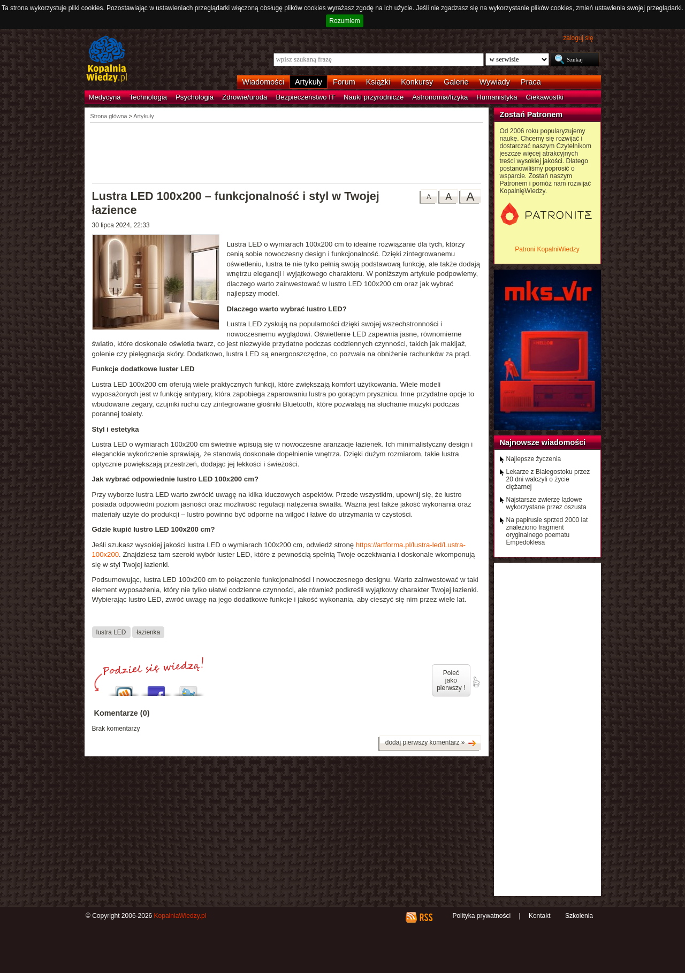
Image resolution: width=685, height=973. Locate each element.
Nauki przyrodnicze (374, 97)
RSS (426, 917)
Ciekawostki (545, 97)
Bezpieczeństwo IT (305, 97)
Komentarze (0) (122, 713)
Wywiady (495, 82)
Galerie (456, 82)
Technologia (148, 97)
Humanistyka (496, 97)
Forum (344, 82)
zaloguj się (578, 38)
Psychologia (195, 97)
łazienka (149, 632)
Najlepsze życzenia (533, 459)
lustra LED (111, 632)
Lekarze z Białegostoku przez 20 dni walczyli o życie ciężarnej (548, 479)
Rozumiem (344, 21)
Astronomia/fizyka (440, 97)
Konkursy (417, 82)
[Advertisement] (287, 152)
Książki (378, 82)
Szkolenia (579, 916)
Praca (531, 82)
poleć (476, 682)
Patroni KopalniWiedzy (547, 249)
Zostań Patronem (531, 114)
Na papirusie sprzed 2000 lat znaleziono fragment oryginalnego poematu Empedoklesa (547, 531)
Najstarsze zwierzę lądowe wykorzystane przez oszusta (546, 503)
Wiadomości (263, 82)
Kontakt (540, 916)
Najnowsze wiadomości (543, 442)
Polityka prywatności (481, 916)
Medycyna (105, 97)
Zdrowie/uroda (244, 97)
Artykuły (308, 82)
